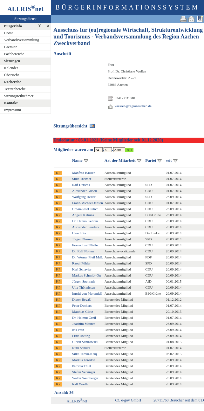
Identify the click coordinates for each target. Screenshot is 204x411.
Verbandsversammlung (21, 40)
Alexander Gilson (84, 191)
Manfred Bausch (83, 173)
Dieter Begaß (81, 299)
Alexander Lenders (85, 227)
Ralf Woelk (80, 384)
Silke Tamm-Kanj (84, 354)
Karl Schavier (82, 269)
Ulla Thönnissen (83, 287)
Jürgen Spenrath (83, 281)
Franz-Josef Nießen (85, 245)
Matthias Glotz (82, 311)
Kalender (11, 68)
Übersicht (11, 75)
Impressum (12, 110)
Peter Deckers (82, 305)
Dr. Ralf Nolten (83, 251)
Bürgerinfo (13, 26)
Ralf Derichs (81, 185)
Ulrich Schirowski (85, 342)
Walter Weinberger (85, 378)
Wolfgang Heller (83, 197)
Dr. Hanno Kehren (85, 221)
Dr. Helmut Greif (84, 317)
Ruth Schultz (81, 348)
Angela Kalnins (83, 215)
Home (8, 33)
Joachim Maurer (83, 323)
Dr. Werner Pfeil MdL (87, 257)
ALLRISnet (77, 401)
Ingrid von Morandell (87, 293)
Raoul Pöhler (81, 263)
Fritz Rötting (81, 336)
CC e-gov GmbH (128, 400)
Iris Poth (78, 330)
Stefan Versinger (83, 372)
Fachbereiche (14, 54)
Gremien (10, 47)
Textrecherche (15, 89)
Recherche (12, 82)
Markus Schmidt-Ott (86, 275)
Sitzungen (12, 61)
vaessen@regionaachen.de (133, 106)
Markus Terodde (83, 360)
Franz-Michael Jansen (87, 203)
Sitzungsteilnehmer (19, 96)
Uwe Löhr (79, 233)
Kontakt (11, 103)
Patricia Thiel (81, 366)
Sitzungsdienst (25, 19)
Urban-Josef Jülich (85, 209)
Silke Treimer (81, 179)
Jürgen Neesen (82, 239)
